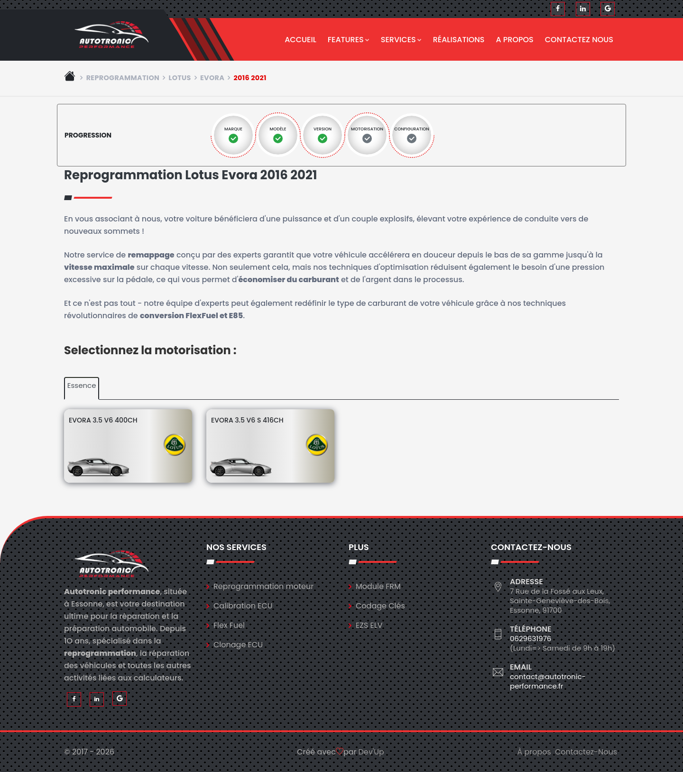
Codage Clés (380, 605)
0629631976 (530, 638)
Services (401, 39)
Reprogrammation (123, 78)
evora (212, 78)
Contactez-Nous (586, 751)
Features (348, 39)
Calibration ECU (243, 605)
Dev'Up (371, 751)
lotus (179, 78)
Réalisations (459, 39)
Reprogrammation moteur (263, 586)
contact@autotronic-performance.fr (548, 681)
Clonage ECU (238, 644)
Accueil (300, 39)
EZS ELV (369, 625)
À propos (534, 751)
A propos (515, 39)
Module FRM (378, 586)
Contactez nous (579, 39)
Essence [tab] (81, 385)
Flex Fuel (229, 625)
